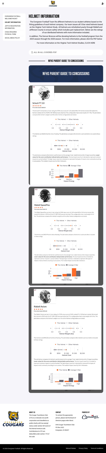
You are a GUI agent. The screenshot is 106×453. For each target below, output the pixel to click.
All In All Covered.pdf (44, 52)
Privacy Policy (83, 448)
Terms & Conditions (97, 448)
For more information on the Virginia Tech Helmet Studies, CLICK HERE (66, 43)
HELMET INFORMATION (13, 22)
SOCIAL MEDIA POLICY (12, 38)
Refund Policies (71, 448)
